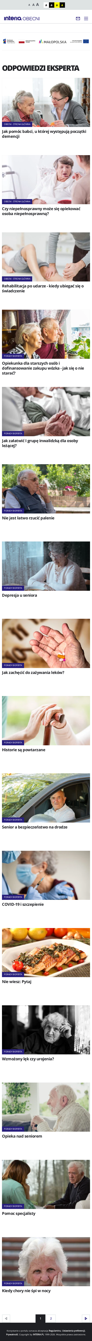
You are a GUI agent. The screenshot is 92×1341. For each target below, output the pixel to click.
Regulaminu (55, 1330)
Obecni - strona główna (17, 124)
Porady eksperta (13, 355)
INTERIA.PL (38, 1334)
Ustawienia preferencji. (73, 1330)
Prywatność (12, 1334)
